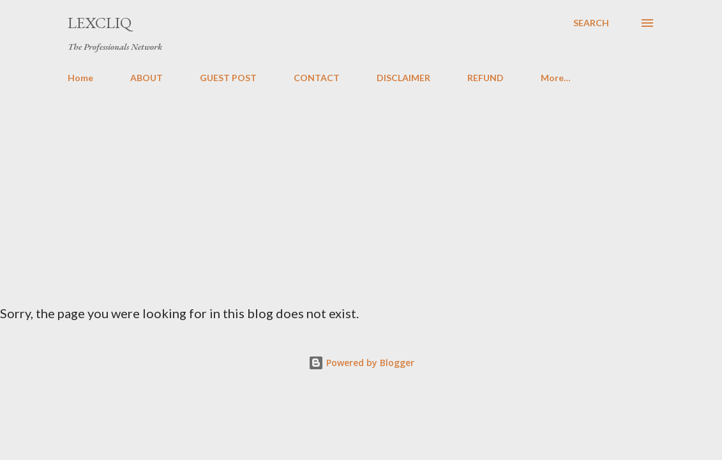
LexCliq (100, 23)
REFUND (485, 77)
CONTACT (317, 77)
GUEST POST (228, 77)
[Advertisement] (361, 189)
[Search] (591, 23)
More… (556, 77)
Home (80, 77)
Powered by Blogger (361, 362)
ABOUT (146, 77)
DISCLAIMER (403, 77)
